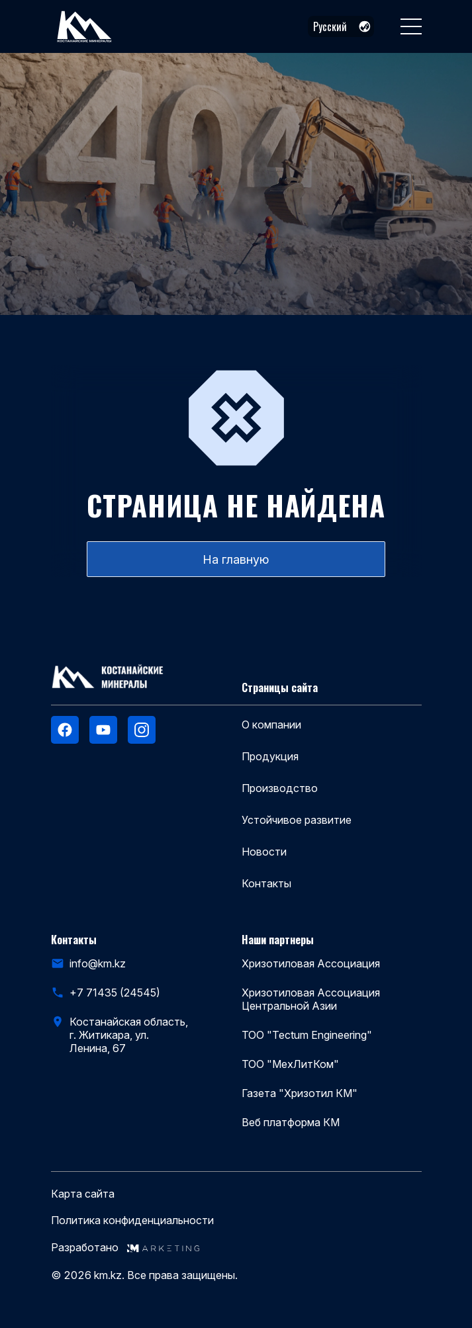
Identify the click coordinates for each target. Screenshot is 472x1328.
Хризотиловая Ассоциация (311, 963)
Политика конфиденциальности (132, 1220)
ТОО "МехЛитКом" (290, 1064)
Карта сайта (83, 1194)
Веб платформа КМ (291, 1122)
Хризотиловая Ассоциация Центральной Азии (311, 999)
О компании (271, 724)
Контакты (266, 883)
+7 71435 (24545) (115, 992)
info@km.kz (98, 963)
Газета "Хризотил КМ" (299, 1093)
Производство (280, 788)
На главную (236, 559)
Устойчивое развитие (297, 819)
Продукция (270, 756)
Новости (264, 851)
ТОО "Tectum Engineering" (307, 1034)
